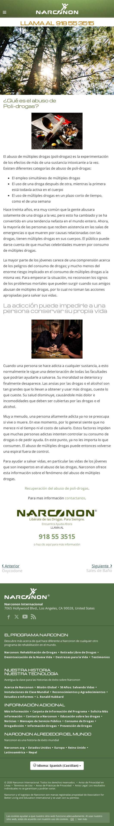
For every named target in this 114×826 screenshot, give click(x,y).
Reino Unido (77, 747)
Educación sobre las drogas (80, 716)
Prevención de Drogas (76, 726)
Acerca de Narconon (18, 687)
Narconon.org (14, 747)
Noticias (10, 721)
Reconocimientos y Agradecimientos (78, 692)
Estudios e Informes (18, 697)
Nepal (33, 752)
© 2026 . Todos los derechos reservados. (39, 782)
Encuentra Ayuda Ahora (57, 524)
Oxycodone (12, 568)
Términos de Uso (23, 785)
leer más (82, 819)
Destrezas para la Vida (72, 657)
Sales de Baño (99, 568)
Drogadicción (14, 726)
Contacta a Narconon (41, 716)
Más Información (16, 711)
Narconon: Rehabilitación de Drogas (30, 652)
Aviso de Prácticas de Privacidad (54, 785)
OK (72, 819)
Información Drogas (42, 726)
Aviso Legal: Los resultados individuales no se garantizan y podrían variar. (54, 787)
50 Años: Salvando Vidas (77, 687)
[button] (57, 767)
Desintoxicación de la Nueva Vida (28, 657)
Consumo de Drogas (79, 721)
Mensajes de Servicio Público (40, 721)
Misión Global (47, 687)
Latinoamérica (14, 752)
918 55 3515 (57, 536)
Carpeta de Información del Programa (59, 711)
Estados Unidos (39, 747)
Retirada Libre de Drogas (78, 652)
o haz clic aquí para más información (57, 544)
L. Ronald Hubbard (50, 697)
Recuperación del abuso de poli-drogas (56, 488)
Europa (59, 747)
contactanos (75, 498)
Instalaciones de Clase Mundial (26, 692)
